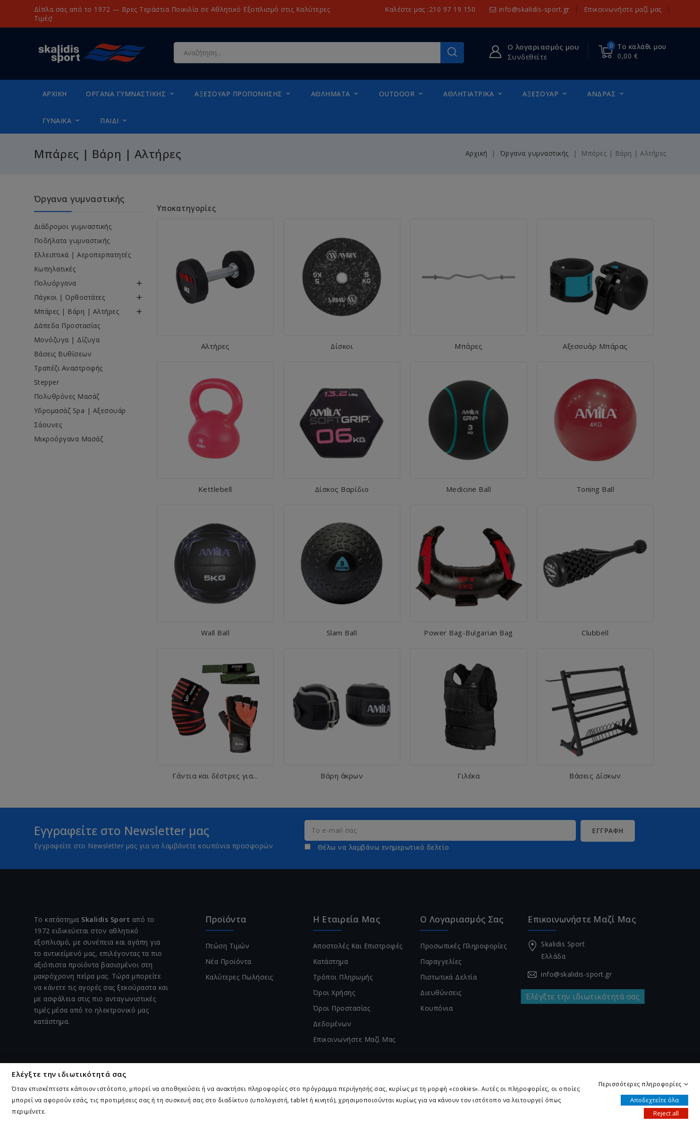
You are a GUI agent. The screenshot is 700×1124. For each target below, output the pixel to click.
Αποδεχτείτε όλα (654, 1099)
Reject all (666, 1112)
